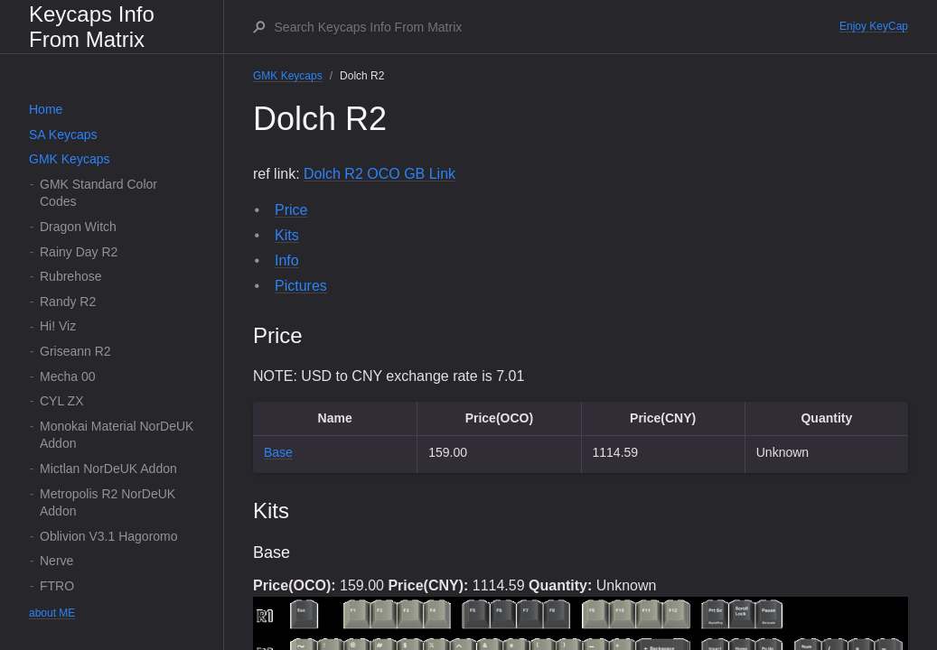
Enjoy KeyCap (873, 26)
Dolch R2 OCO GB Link (379, 173)
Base (278, 452)
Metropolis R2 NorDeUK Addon (107, 503)
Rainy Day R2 (78, 252)
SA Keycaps (63, 134)
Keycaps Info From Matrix (92, 26)
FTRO (57, 586)
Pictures (301, 285)
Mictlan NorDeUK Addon (108, 468)
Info (287, 260)
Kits (287, 235)
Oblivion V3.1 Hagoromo (109, 536)
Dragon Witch (78, 226)
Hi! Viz (58, 326)
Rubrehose (71, 276)
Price (291, 210)
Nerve (56, 560)
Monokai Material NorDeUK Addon (116, 435)
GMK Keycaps (69, 159)
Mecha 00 (67, 376)
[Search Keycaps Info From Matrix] (556, 27)
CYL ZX (62, 401)
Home (45, 109)
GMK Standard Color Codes (98, 193)
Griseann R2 (75, 351)
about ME (52, 613)
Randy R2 (68, 301)
